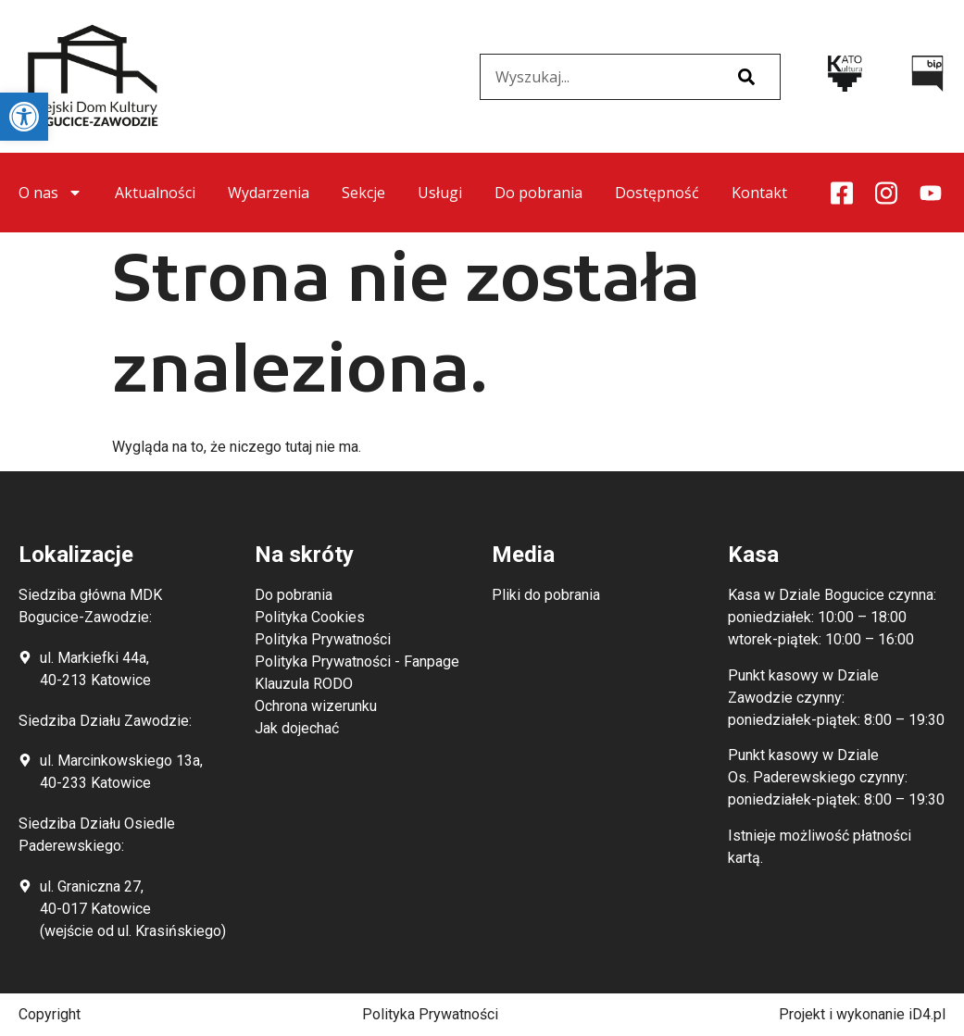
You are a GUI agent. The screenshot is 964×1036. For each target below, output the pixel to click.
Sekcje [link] (363, 192)
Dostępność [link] (657, 192)
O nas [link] (50, 192)
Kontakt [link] (759, 192)
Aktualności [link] (155, 192)
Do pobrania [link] (538, 192)
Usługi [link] (440, 192)
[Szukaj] (746, 77)
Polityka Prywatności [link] (430, 1014)
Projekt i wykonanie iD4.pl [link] (862, 1014)
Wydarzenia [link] (268, 192)
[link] (24, 117)
